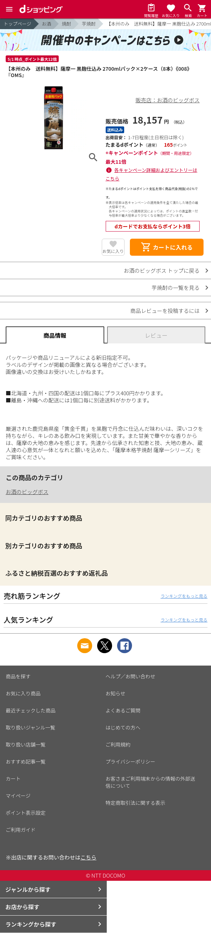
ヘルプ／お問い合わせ (130, 676)
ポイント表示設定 (26, 812)
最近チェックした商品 (31, 710)
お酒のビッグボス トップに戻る (162, 270)
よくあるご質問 (123, 710)
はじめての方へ (123, 727)
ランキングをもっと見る (183, 596)
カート (13, 778)
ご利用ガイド (21, 829)
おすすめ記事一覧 (26, 761)
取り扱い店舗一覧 (26, 744)
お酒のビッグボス (27, 491)
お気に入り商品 (23, 693)
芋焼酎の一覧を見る (176, 287)
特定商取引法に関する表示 (135, 802)
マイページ (18, 795)
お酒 (46, 23)
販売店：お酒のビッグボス (168, 100)
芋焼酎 (89, 23)
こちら (88, 857)
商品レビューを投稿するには (165, 310)
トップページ (17, 23)
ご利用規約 (118, 744)
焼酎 (66, 23)
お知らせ (116, 693)
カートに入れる (166, 247)
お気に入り (113, 251)
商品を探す (18, 676)
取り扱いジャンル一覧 (30, 727)
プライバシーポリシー (130, 761)
